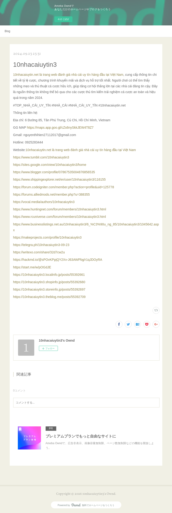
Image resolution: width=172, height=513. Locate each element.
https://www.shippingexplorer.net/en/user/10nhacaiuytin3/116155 (59, 179)
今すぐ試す (63, 19)
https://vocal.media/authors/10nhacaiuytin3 (44, 202)
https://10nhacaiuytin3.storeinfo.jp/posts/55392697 (49, 289)
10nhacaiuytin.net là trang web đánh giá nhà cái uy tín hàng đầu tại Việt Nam (68, 74)
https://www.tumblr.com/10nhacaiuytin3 (41, 157)
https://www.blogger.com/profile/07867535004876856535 (54, 172)
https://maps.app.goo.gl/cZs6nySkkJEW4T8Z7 (60, 127)
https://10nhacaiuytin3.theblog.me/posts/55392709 (49, 297)
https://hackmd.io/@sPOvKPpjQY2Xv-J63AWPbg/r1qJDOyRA (57, 259)
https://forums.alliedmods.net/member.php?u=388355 (51, 194)
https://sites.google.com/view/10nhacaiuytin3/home (49, 165)
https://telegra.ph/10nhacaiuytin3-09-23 (41, 245)
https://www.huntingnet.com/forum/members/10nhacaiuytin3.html (59, 209)
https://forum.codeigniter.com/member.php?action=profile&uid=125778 (63, 187)
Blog (7, 31)
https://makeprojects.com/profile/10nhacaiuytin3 (47, 237)
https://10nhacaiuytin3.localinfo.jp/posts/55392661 (49, 274)
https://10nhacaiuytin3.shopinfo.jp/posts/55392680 (49, 282)
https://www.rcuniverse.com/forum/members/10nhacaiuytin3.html (59, 217)
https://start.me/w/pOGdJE (32, 267)
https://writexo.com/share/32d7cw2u (39, 252)
